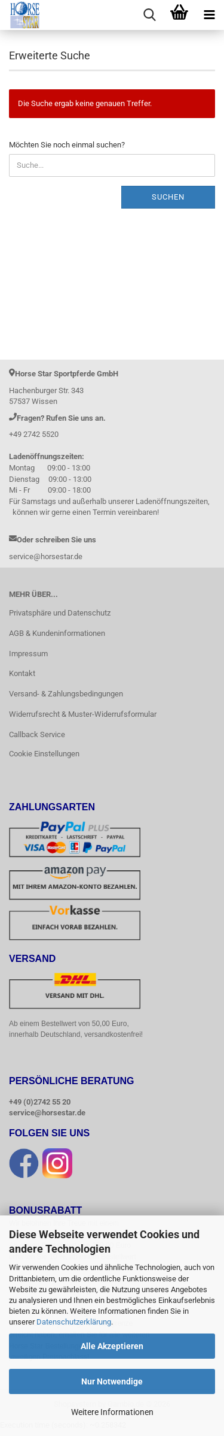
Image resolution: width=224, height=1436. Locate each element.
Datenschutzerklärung (73, 1321)
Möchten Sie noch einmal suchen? (67, 144)
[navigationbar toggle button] (209, 15)
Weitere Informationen (112, 1412)
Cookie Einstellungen (44, 753)
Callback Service (37, 734)
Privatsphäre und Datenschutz (60, 612)
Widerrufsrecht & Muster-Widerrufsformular (83, 714)
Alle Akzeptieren (112, 1346)
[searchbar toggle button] (149, 15)
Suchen (168, 196)
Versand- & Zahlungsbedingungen (66, 693)
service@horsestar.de (47, 1113)
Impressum (28, 653)
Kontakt (22, 673)
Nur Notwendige (112, 1381)
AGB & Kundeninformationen (57, 633)
